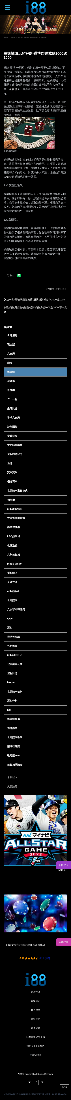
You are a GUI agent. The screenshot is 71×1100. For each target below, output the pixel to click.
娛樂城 (13, 37)
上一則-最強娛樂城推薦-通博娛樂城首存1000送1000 (34, 299)
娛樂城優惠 (13, 527)
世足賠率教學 (14, 737)
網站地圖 (36, 1055)
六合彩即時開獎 (16, 609)
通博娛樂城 (13, 636)
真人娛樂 (35, 1010)
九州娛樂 (12, 646)
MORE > (63, 870)
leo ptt (11, 682)
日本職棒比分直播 (35, 1037)
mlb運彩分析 (14, 509)
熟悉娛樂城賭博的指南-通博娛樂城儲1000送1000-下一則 (35, 309)
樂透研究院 (13, 746)
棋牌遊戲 (12, 545)
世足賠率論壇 (14, 445)
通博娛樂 (12, 728)
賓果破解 (35, 1028)
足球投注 (12, 582)
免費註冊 (12, 786)
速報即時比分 (14, 454)
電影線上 (12, 572)
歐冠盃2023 (13, 755)
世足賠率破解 (14, 691)
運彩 (9, 627)
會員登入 (12, 777)
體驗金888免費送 (36, 1046)
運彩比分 (12, 673)
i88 (9, 709)
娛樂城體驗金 (14, 764)
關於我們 (35, 1019)
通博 (9, 463)
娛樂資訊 (35, 1001)
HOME (6, 37)
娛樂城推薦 (13, 719)
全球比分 (12, 408)
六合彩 (11, 353)
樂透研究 (12, 435)
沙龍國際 (12, 426)
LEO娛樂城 (13, 536)
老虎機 (11, 390)
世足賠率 (12, 600)
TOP (64, 1087)
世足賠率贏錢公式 (17, 490)
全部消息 (12, 335)
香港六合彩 (13, 417)
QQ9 (10, 618)
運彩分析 (12, 700)
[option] (35, 24)
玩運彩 (11, 381)
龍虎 (9, 362)
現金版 (11, 344)
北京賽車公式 (14, 664)
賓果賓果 (12, 472)
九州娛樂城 (13, 554)
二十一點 (12, 399)
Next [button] (65, 797)
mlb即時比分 (14, 655)
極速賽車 (12, 481)
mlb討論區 (13, 591)
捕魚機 (11, 499)
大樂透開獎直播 (16, 518)
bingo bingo (14, 563)
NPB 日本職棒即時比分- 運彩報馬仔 (27, 870)
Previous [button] (61, 797)
